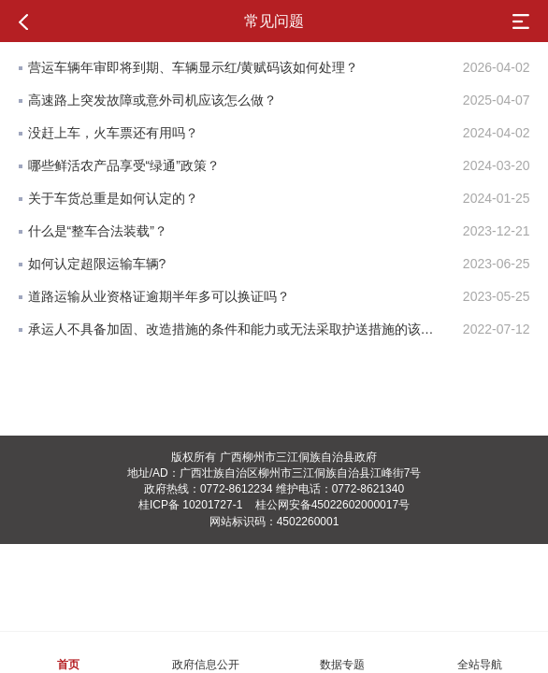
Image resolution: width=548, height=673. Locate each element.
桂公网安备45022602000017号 (332, 504)
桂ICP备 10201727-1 (190, 504)
